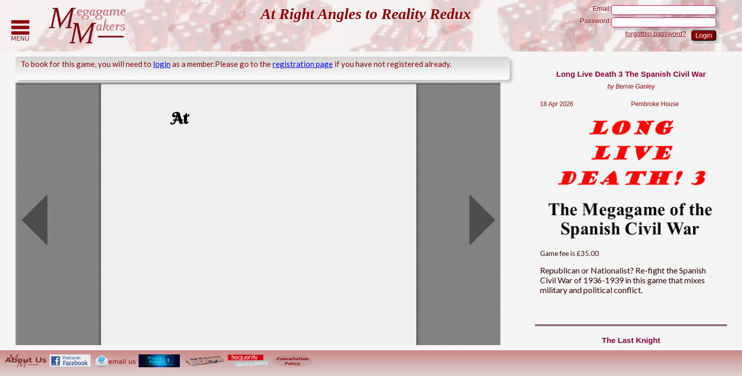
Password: (648, 22)
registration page (303, 64)
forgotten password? (656, 34)
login (162, 64)
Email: (654, 10)
